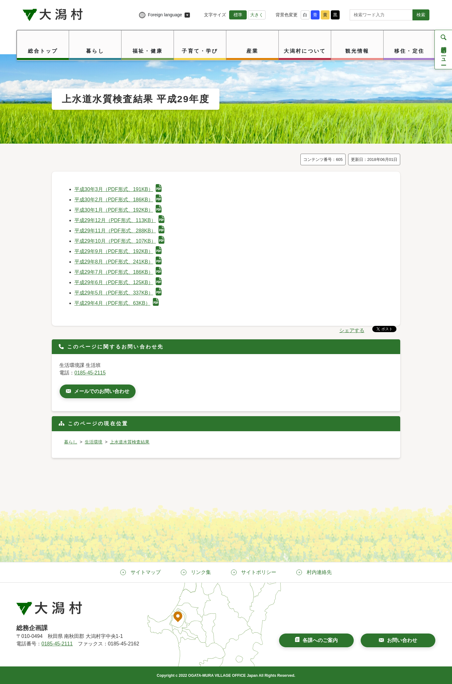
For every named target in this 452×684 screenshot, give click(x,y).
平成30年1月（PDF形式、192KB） (118, 210)
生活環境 (93, 441)
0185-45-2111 (57, 643)
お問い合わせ (402, 640)
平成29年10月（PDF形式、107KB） (119, 241)
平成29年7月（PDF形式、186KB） (118, 272)
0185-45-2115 (90, 372)
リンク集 (201, 572)
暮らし (70, 441)
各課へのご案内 (320, 640)
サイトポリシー (258, 572)
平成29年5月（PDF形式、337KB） (118, 292)
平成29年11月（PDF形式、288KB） (119, 230)
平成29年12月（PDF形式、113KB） (119, 220)
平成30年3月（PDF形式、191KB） (118, 189)
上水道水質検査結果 (129, 441)
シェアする (351, 330)
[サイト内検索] (381, 14)
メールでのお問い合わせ (101, 391)
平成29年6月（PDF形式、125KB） (118, 282)
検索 (421, 14)
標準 (238, 14)
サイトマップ (146, 572)
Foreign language (165, 14)
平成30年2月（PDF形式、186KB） (118, 199)
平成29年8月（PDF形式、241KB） (118, 261)
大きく (256, 14)
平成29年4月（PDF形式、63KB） (116, 303)
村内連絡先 (319, 572)
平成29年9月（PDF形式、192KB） (118, 251)
